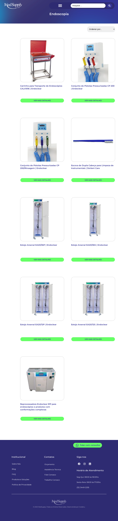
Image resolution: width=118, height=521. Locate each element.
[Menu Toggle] (60, 5)
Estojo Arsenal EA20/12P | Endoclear (38, 324)
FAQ (14, 474)
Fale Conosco (50, 475)
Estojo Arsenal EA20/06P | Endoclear (38, 245)
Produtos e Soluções (20, 479)
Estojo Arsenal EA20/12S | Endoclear (89, 324)
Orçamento (49, 464)
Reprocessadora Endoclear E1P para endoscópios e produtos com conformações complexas (38, 407)
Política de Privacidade (21, 485)
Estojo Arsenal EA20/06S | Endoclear (89, 245)
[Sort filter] (101, 29)
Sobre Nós (16, 464)
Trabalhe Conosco (52, 480)
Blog (14, 469)
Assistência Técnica (52, 470)
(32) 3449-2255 (83, 487)
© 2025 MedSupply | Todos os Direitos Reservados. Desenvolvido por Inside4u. (59, 507)
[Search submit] (109, 5)
